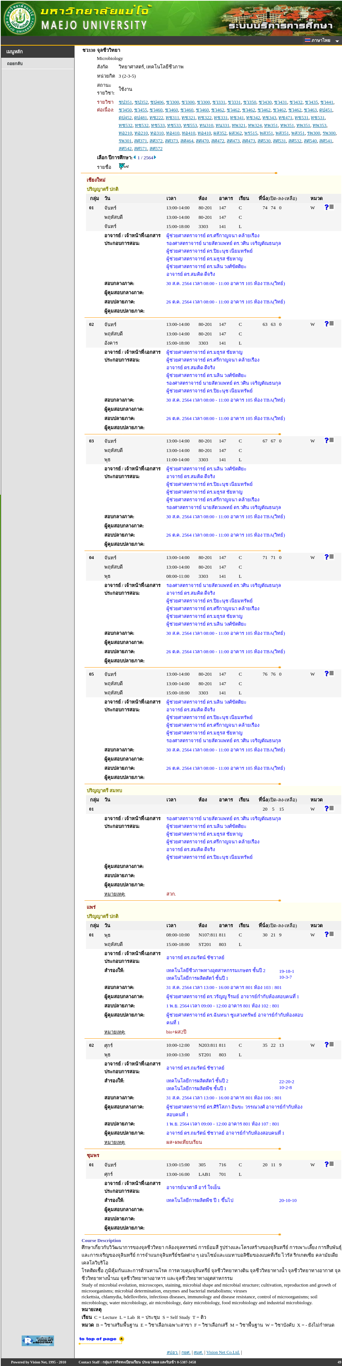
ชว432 (296, 102)
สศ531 (279, 140)
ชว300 (172, 102)
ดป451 (325, 110)
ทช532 (126, 125)
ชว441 (327, 102)
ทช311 (172, 117)
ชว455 (140, 110)
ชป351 (125, 102)
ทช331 (221, 117)
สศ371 (140, 140)
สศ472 (217, 140)
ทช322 (205, 117)
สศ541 (325, 140)
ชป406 (157, 102)
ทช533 (158, 125)
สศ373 (171, 140)
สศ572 (156, 148)
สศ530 (264, 140)
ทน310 (206, 125)
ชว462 (217, 110)
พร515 (251, 133)
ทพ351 (271, 125)
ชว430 (265, 102)
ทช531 (302, 117)
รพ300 (313, 133)
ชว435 (311, 102)
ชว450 (125, 110)
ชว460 (156, 110)
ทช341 (237, 117)
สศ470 (202, 140)
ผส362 (235, 133)
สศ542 (125, 148)
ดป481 (140, 117)
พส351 (266, 133)
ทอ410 (173, 133)
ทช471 (285, 117)
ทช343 (269, 117)
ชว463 (310, 110)
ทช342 (253, 117)
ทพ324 (255, 125)
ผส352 (220, 133)
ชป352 (141, 102)
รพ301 (125, 140)
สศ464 (187, 140)
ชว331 (219, 102)
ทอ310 (157, 133)
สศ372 (156, 140)
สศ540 (310, 140)
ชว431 (280, 102)
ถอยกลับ (14, 63)
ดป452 (125, 117)
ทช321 (188, 117)
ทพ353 (320, 125)
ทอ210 (125, 133)
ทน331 (223, 125)
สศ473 (233, 140)
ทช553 (190, 125)
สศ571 (140, 148)
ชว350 (249, 102)
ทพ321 (239, 125)
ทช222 (156, 117)
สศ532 (295, 140)
